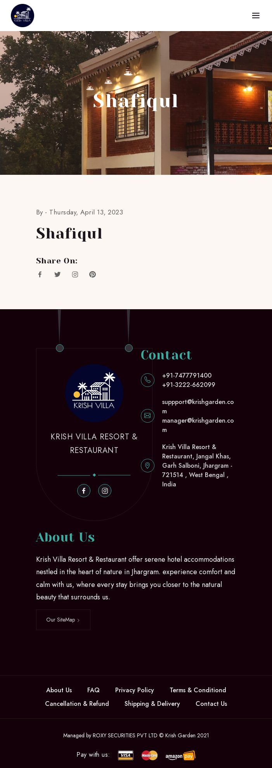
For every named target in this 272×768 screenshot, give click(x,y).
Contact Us (211, 703)
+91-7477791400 (186, 375)
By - (43, 212)
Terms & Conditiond (198, 690)
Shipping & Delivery (152, 703)
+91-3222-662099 (188, 384)
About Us (59, 690)
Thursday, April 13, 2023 (86, 212)
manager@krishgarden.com (198, 425)
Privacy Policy (134, 690)
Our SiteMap (63, 619)
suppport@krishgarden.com (198, 406)
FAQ (93, 690)
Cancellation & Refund (77, 703)
